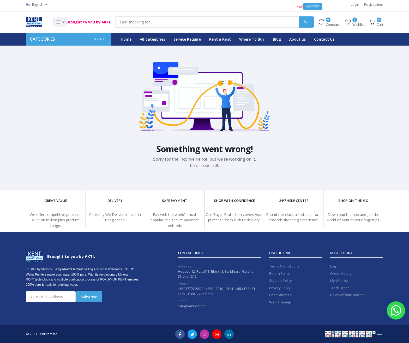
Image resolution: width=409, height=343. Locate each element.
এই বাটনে (313, 6)
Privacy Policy (280, 287)
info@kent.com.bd (192, 306)
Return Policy (279, 273)
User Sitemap (280, 294)
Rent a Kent (220, 39)
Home (126, 39)
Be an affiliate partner (347, 294)
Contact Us (324, 39)
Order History (341, 273)
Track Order (339, 287)
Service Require (187, 39)
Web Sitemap (280, 302)
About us (297, 39)
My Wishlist (339, 280)
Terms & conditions (284, 266)
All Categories (152, 39)
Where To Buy (251, 39)
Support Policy (280, 280)
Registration (373, 4)
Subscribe (89, 296)
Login (355, 4)
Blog (277, 39)
